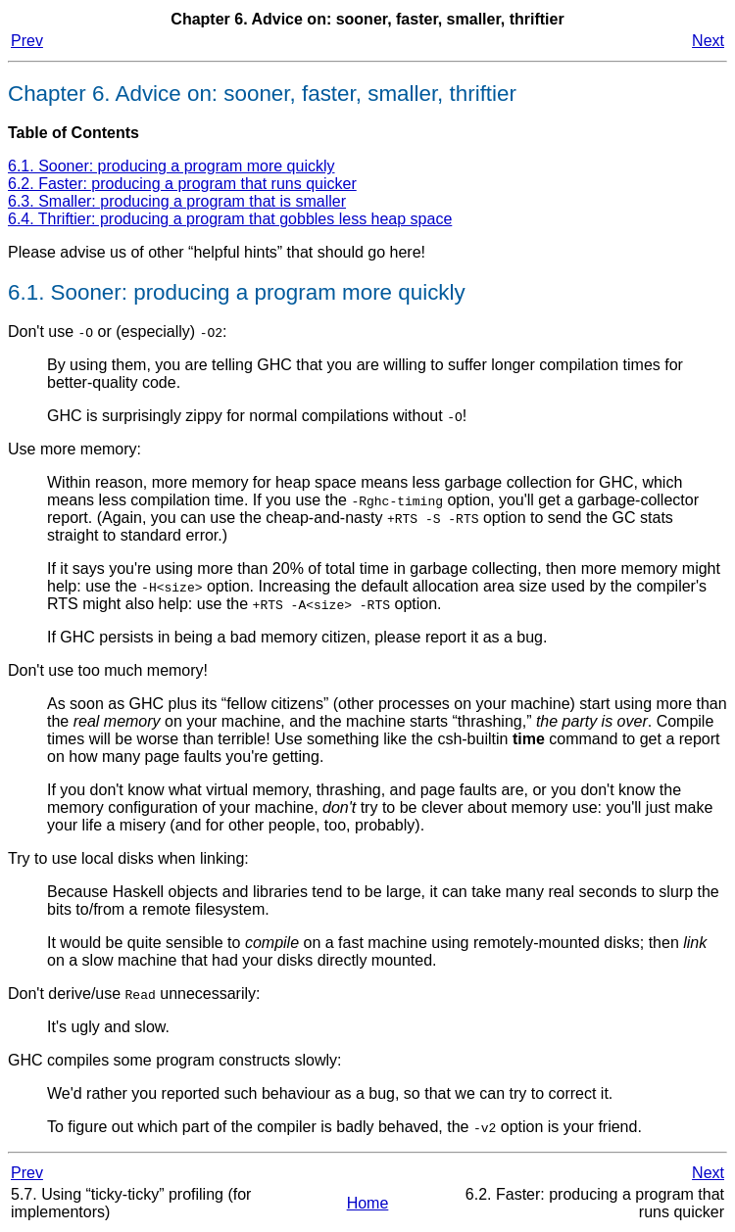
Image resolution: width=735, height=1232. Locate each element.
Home (368, 1203)
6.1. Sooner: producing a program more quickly (171, 166)
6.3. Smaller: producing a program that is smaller (177, 201)
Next (708, 40)
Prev (27, 40)
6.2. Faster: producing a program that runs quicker (182, 183)
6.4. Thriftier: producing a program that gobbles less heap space (230, 219)
